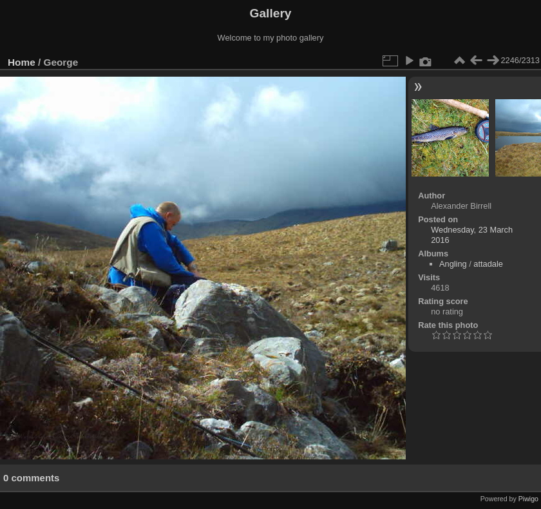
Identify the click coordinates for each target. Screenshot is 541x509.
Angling (453, 264)
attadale (488, 264)
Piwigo (528, 499)
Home (21, 62)
